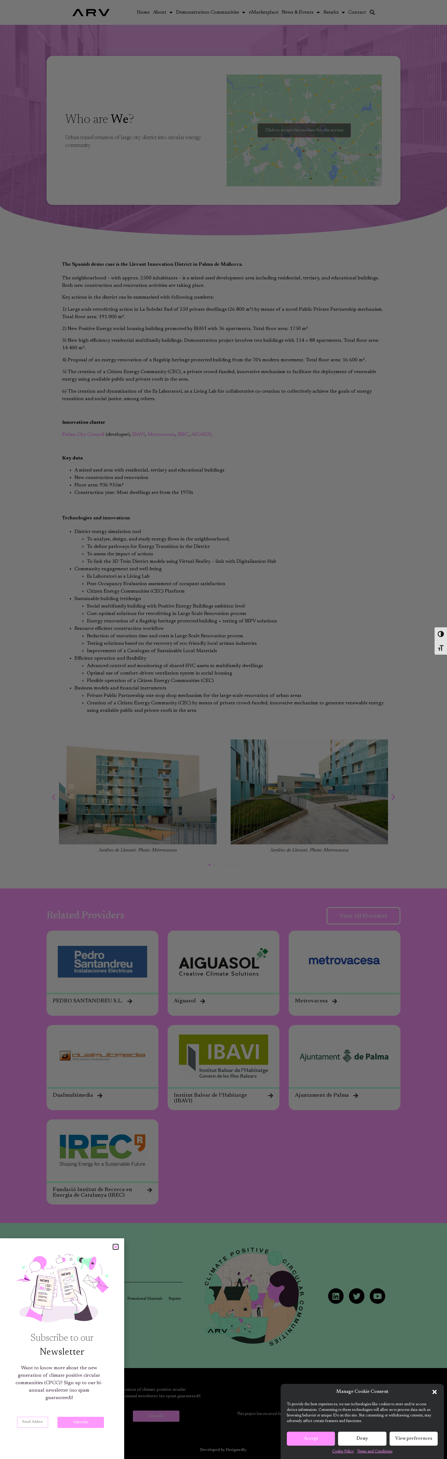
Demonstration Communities (210, 12)
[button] (434, 1393)
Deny (362, 1439)
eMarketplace (263, 12)
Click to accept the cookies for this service (304, 130)
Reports (175, 1299)
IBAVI (138, 434)
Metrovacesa (161, 434)
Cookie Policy (343, 1452)
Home (143, 12)
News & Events (301, 12)
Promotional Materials (144, 1299)
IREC (183, 434)
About (163, 12)
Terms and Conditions (374, 1452)
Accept (311, 1439)
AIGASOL (201, 434)
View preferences (413, 1439)
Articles (90, 1299)
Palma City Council (83, 434)
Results (334, 12)
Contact (357, 12)
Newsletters (111, 1299)
